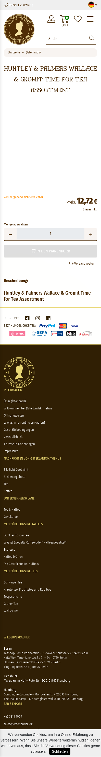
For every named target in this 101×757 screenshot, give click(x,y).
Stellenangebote (14, 477)
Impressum (11, 451)
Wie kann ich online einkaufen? (24, 422)
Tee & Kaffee (12, 509)
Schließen (60, 751)
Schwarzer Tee (13, 582)
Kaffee (8, 491)
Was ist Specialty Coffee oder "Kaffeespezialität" (35, 542)
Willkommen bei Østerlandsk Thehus (28, 408)
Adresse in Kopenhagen (19, 444)
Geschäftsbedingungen (19, 430)
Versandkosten (82, 263)
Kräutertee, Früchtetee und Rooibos (27, 589)
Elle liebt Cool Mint (16, 470)
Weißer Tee (11, 611)
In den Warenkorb (50, 251)
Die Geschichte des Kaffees (21, 564)
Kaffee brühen (13, 557)
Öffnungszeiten (14, 415)
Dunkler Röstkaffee (16, 535)
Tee (6, 484)
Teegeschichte (13, 596)
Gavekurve (11, 517)
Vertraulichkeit (13, 437)
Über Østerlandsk (15, 401)
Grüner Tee (11, 604)
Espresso (9, 549)
